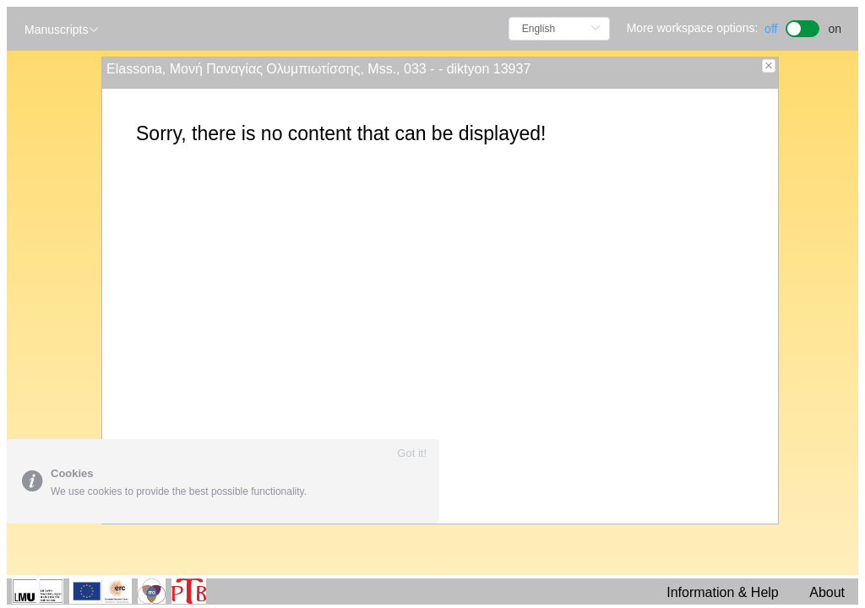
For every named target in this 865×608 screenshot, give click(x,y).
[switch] (802, 26)
